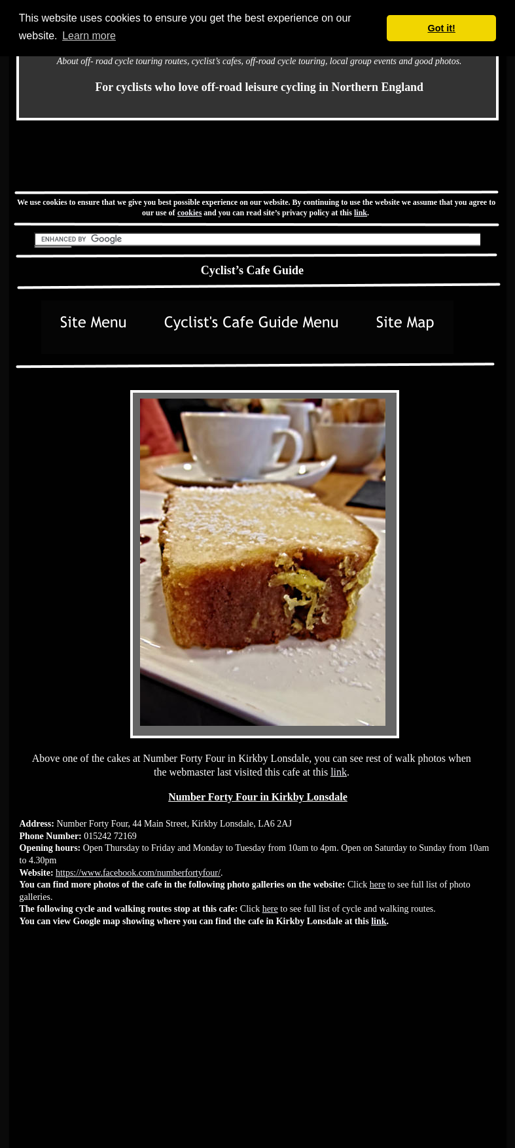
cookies (189, 212)
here (377, 884)
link (360, 212)
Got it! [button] (441, 28)
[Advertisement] (119, 1043)
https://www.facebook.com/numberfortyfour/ (138, 873)
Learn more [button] (89, 35)
